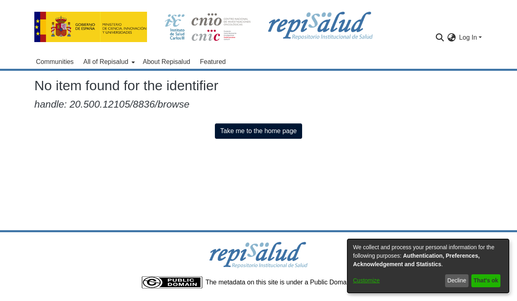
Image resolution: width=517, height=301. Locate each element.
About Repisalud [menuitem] (166, 61)
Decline (457, 280)
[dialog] (428, 266)
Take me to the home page (258, 130)
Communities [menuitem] (55, 61)
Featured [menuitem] (213, 61)
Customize (366, 280)
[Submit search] (440, 37)
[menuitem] (108, 62)
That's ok (486, 280)
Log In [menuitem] (468, 37)
